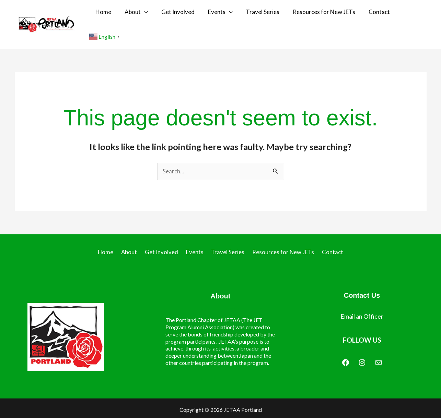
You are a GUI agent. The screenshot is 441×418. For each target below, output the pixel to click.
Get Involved (181, 13)
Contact (370, 13)
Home (113, 13)
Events (217, 13)
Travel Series (260, 13)
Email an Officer (361, 294)
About (140, 13)
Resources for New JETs (318, 13)
